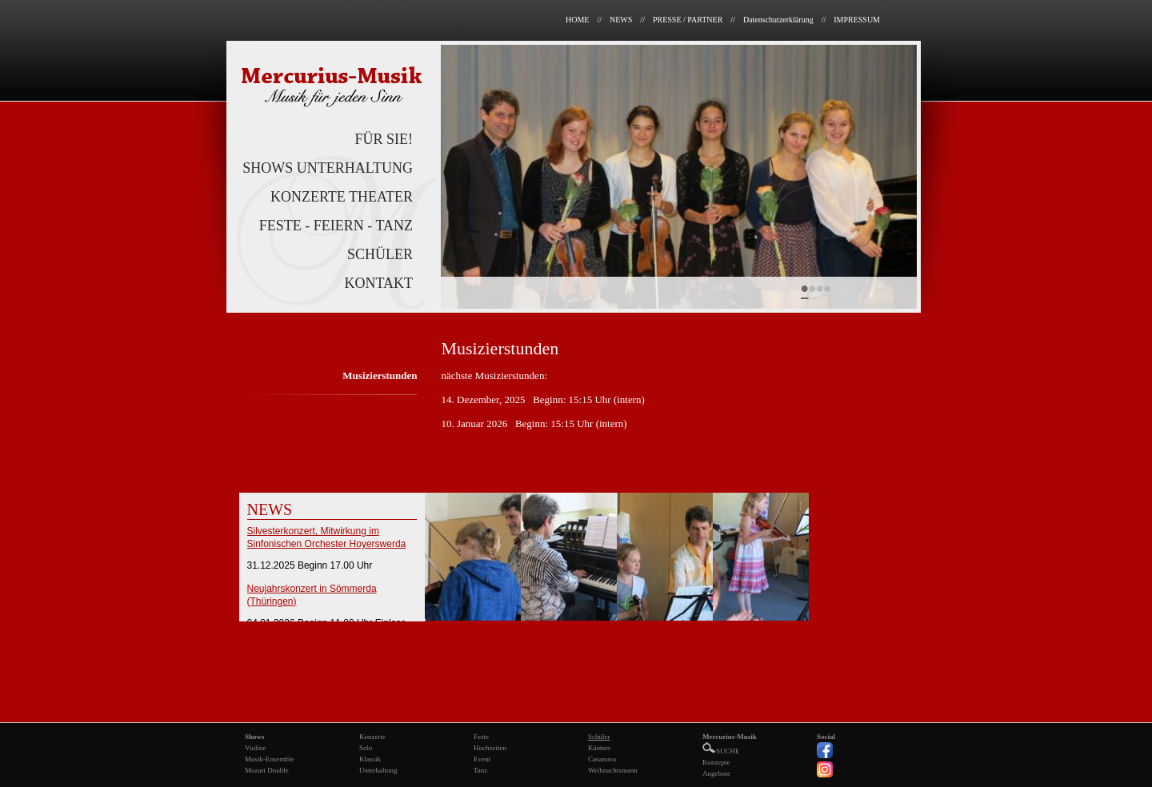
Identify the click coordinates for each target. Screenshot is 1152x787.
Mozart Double (267, 770)
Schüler (599, 737)
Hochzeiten (490, 748)
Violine (255, 748)
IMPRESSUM (857, 19)
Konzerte (372, 737)
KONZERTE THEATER (341, 197)
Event (482, 759)
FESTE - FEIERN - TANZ (336, 226)
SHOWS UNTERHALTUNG (327, 168)
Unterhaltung (378, 770)
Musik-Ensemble (269, 759)
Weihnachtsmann (613, 770)
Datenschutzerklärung (778, 19)
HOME (577, 19)
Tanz (480, 770)
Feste (481, 737)
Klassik (370, 759)
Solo (366, 748)
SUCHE (721, 751)
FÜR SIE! (383, 139)
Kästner (599, 748)
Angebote (716, 773)
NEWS (621, 19)
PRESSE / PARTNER (687, 19)
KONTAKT (378, 283)
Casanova (602, 759)
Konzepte (716, 762)
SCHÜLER (380, 254)
